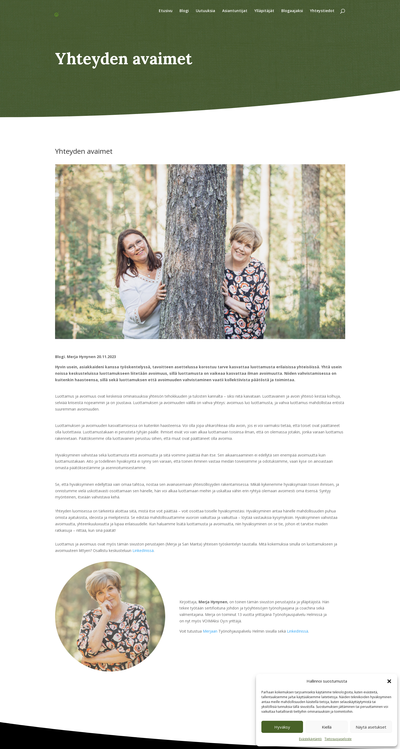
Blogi (184, 11)
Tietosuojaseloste (338, 739)
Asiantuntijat (234, 11)
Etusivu (165, 11)
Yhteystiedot (322, 11)
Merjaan (209, 631)
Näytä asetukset (371, 727)
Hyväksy (282, 727)
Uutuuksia (205, 11)
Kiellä (326, 727)
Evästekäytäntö (310, 739)
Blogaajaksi (292, 11)
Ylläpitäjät (264, 11)
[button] (389, 681)
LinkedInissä (143, 550)
